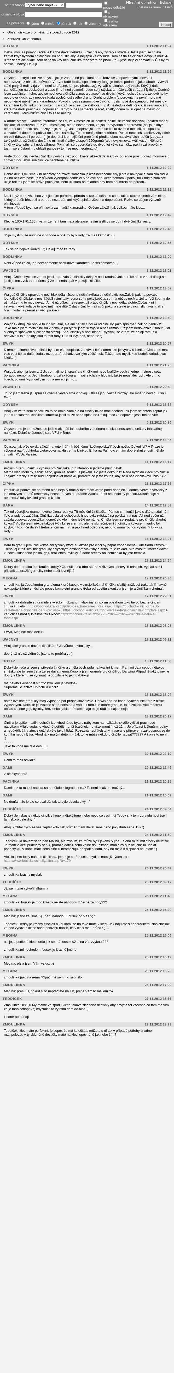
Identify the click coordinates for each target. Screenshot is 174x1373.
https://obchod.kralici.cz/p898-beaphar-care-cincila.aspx (70, 606)
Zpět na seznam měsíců (154, 7)
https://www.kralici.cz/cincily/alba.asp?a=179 (37, 861)
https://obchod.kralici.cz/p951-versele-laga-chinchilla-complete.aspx (114, 610)
